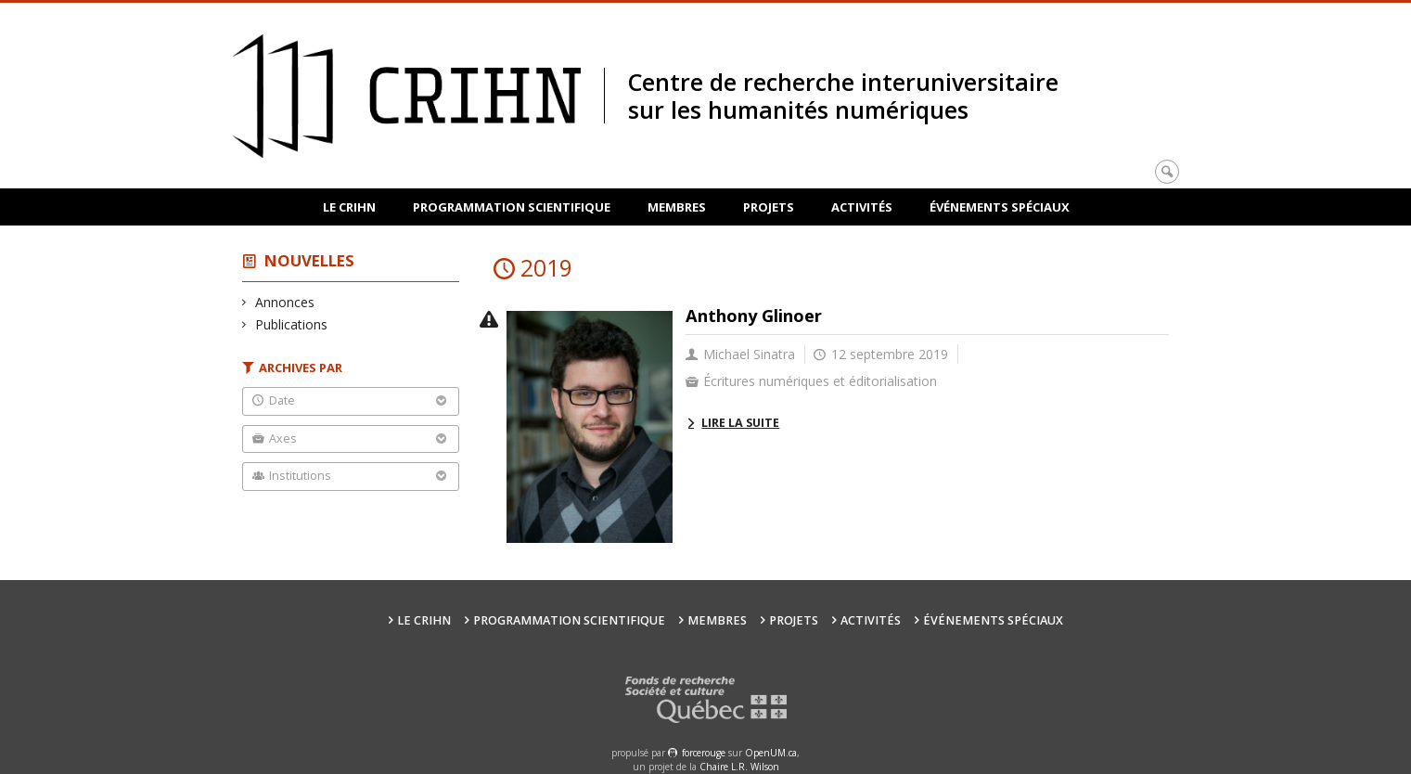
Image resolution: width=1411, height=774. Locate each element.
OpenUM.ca (771, 752)
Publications (291, 324)
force (703, 752)
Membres (677, 207)
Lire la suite (740, 423)
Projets (768, 207)
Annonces (285, 302)
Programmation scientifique (511, 207)
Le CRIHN (349, 207)
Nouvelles (309, 260)
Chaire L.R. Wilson (739, 766)
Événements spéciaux (1000, 207)
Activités (861, 207)
